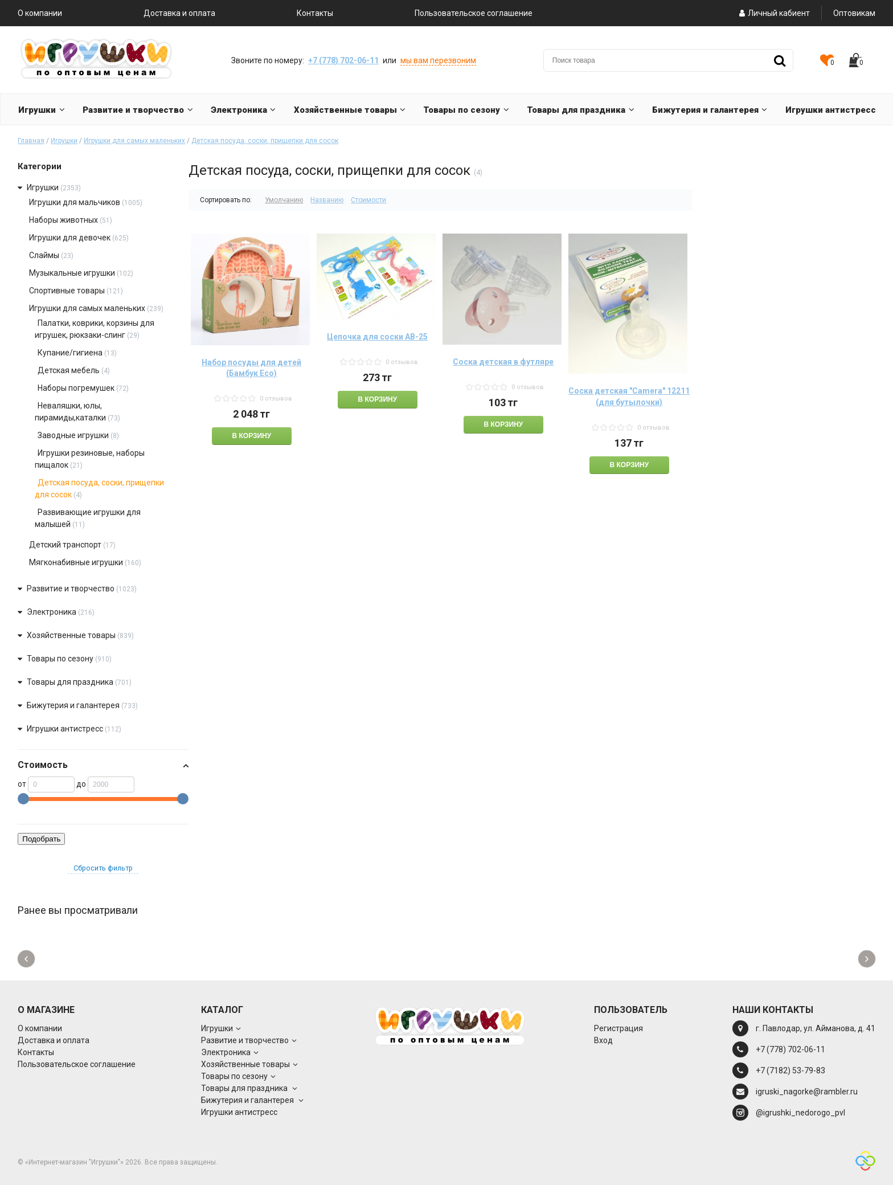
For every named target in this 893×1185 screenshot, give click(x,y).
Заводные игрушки (73, 435)
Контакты (315, 13)
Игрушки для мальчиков (74, 202)
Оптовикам (854, 13)
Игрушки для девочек (70, 237)
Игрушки (64, 141)
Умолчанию (284, 200)
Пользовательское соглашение (473, 13)
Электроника (51, 611)
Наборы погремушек (76, 388)
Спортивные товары (67, 290)
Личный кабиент (773, 13)
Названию (326, 200)
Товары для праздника (71, 682)
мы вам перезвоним (438, 60)
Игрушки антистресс (65, 728)
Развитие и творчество (70, 588)
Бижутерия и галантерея (74, 705)
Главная (31, 141)
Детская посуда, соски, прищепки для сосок (264, 141)
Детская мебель (69, 370)
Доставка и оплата (179, 13)
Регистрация (618, 1028)
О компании (40, 13)
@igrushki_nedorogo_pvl (800, 1112)
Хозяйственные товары (71, 635)
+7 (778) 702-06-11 (343, 60)
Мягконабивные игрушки (76, 562)
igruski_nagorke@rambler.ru (807, 1091)
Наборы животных (63, 219)
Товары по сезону (60, 658)
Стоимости (368, 200)
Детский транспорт (65, 544)
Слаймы (44, 255)
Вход (603, 1040)
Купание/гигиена (70, 352)
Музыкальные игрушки (72, 272)
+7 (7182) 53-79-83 (790, 1070)
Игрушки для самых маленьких (134, 141)
